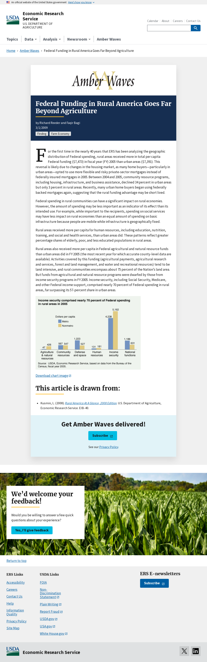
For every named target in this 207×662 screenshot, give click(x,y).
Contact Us (193, 21)
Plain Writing (49, 604)
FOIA (43, 582)
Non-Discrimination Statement (50, 593)
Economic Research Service (43, 16)
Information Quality (15, 612)
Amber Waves (109, 39)
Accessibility (15, 582)
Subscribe (100, 435)
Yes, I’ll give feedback (32, 530)
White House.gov (52, 633)
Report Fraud (49, 611)
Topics (12, 39)
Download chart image (52, 375)
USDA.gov (47, 619)
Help (10, 603)
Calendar (152, 21)
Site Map (12, 628)
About (165, 21)
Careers (178, 21)
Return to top (16, 560)
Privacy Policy (108, 447)
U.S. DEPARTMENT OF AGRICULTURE (38, 25)
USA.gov (46, 626)
